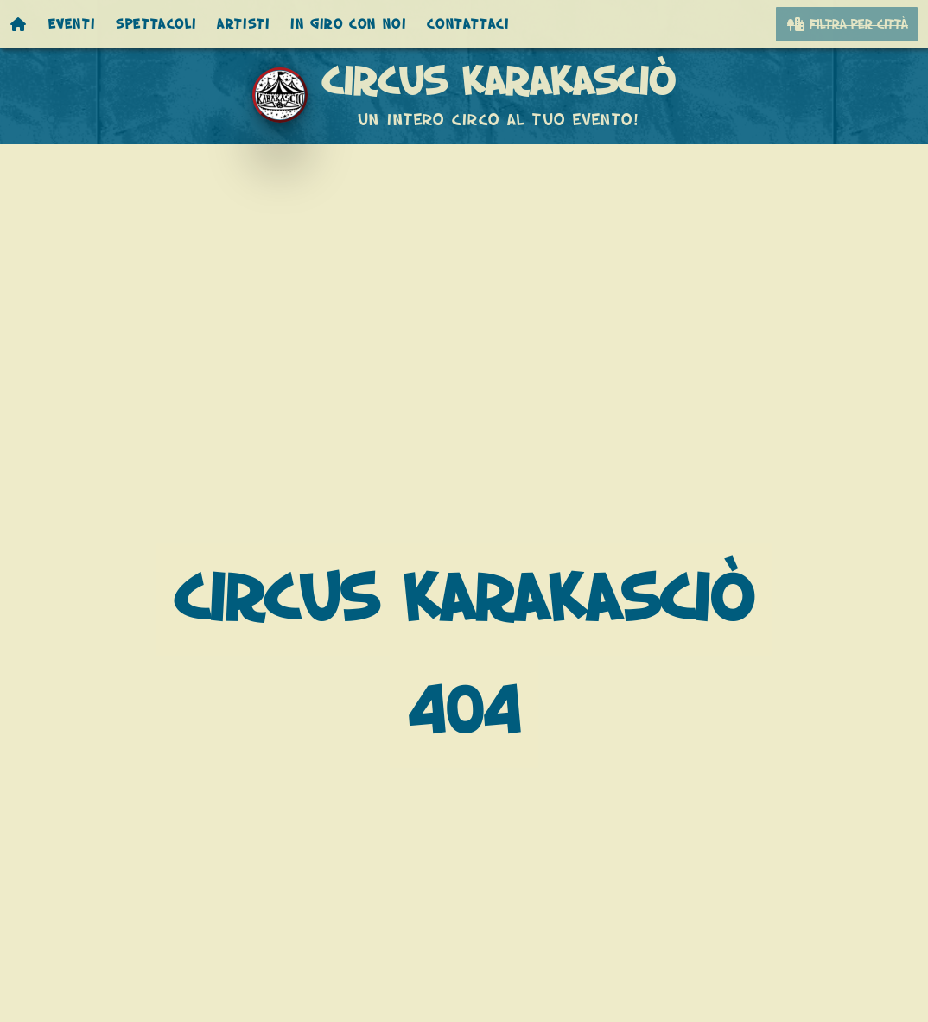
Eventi (72, 24)
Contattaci (468, 24)
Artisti (243, 24)
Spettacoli (156, 24)
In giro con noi (348, 24)
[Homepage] (19, 24)
